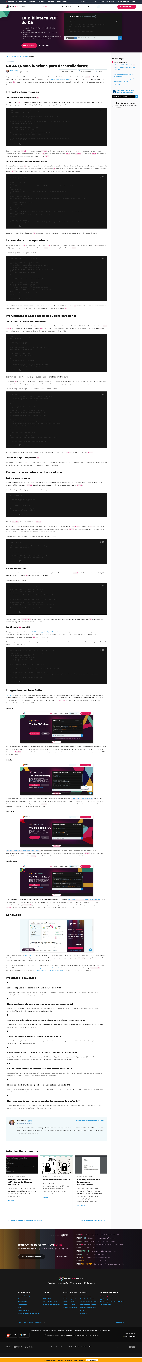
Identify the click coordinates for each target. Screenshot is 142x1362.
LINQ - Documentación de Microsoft (45, 632)
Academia (69, 1330)
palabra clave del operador (61, 79)
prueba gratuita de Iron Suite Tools (47, 968)
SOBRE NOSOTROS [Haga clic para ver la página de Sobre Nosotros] (62, 1)
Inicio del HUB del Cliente (91, 1330)
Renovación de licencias (88, 1304)
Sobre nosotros (36, 1330)
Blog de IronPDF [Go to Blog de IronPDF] (16, 56)
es (133, 1)
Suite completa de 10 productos (31, 1256)
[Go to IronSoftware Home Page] (11, 2)
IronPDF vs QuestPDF (70, 1307)
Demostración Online (88, 16)
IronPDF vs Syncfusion (70, 1299)
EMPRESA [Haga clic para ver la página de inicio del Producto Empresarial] (32, 1)
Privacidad (83, 1346)
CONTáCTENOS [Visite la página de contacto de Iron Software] (124, 1)
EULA (82, 1310)
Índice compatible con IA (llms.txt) (29, 1313)
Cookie (89, 1346)
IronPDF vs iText (68, 1301)
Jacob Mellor (14, 70)
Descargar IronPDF (67, 71)
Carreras (61, 1330)
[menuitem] (24, 2)
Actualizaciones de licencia (89, 1301)
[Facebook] (132, 1334)
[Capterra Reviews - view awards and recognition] (24, 1335)
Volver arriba (119, 1322)
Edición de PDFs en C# (50, 1301)
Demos (81, 7)
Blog (19, 1307)
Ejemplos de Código (24, 1296)
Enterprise (83, 1313)
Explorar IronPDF (29, 45)
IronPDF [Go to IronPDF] (8, 56)
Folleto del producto (24, 1310)
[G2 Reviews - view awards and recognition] (11, 1335)
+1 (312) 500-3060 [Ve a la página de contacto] (114, 1)
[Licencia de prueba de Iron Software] (92, 1360)
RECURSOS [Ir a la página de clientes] (51, 1)
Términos (77, 1346)
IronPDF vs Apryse (69, 1304)
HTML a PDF (47, 1299)
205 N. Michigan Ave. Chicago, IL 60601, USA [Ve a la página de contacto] (95, 1)
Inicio (45, 7)
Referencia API (22, 1301)
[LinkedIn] (134, 1334)
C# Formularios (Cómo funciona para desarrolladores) (25, 1220)
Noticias (45, 1330)
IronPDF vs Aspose (69, 1296)
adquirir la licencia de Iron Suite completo (48, 970)
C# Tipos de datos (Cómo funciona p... (93, 1220)
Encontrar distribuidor (87, 1299)
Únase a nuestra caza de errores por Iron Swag (126, 106)
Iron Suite (9, 695)
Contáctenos (106, 1330)
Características (68, 7)
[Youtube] (127, 1334)
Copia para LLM (85, 71)
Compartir (100, 71)
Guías (19, 1299)
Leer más (20, 1137)
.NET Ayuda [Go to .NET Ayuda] (25, 56)
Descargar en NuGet (108, 1296)
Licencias (54, 7)
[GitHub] (124, 1334)
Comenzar (46, 1296)
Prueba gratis (44, 45)
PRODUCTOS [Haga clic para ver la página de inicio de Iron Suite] (23, 1)
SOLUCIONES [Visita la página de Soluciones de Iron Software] (41, 1)
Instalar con (125, 91)
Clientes (53, 1330)
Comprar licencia (85, 1296)
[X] (129, 1334)
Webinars (77, 1330)
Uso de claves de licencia (88, 1307)
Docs (91, 7)
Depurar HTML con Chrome (51, 1304)
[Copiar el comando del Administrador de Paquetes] (120, 38)
